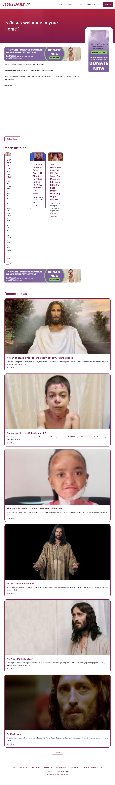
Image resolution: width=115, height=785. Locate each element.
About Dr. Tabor (93, 4)
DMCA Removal (60, 767)
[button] (108, 4)
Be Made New (14, 734)
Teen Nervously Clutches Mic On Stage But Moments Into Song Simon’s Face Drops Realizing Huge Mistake (55, 182)
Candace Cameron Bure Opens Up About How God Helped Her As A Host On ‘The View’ (38, 179)
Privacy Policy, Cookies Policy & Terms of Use (85, 767)
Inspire (72, 4)
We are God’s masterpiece (21, 583)
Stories (81, 4)
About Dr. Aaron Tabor (22, 767)
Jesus (63, 4)
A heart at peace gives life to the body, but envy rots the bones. (40, 358)
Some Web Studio (62, 774)
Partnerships (37, 767)
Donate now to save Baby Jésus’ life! (10, 169)
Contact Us (48, 767)
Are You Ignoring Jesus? (20, 659)
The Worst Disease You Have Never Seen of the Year (34, 508)
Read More (8, 259)
